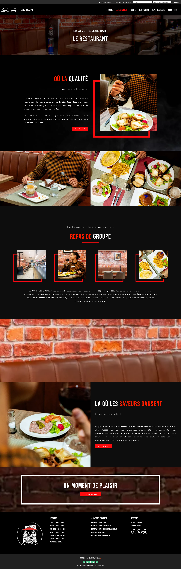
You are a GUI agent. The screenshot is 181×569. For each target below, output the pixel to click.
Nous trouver (173, 10)
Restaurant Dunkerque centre (100, 526)
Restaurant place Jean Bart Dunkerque (103, 529)
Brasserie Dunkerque (97, 532)
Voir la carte (79, 129)
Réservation (144, 10)
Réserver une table (90, 494)
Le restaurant (122, 10)
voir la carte (103, 446)
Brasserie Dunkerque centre (100, 535)
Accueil (110, 10)
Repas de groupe (158, 10)
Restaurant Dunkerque (98, 523)
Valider (176, 2)
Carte (133, 10)
